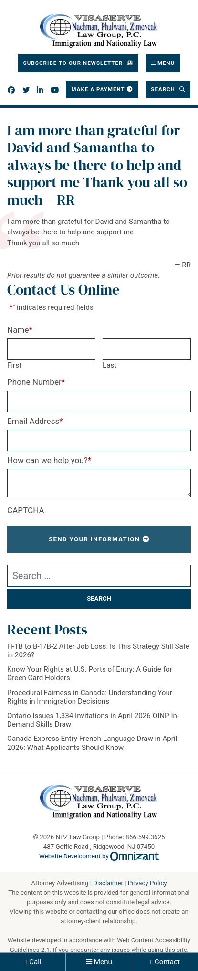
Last (109, 365)
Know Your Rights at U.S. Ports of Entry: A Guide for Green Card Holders (89, 673)
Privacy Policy (147, 883)
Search (164, 89)
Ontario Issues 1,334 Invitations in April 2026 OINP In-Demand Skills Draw (93, 719)
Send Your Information (94, 539)
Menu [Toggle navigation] (166, 63)
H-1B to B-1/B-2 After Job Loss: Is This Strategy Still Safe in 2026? (98, 650)
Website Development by (99, 856)
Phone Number (36, 382)
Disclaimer (108, 883)
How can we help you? (49, 460)
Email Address (35, 421)
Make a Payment (98, 89)
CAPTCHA (25, 510)
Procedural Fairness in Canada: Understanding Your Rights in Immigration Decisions (89, 697)
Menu (103, 962)
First (14, 365)
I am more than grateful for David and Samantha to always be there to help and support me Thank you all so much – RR (97, 165)
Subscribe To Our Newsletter (74, 63)
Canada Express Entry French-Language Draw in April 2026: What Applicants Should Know (92, 742)
